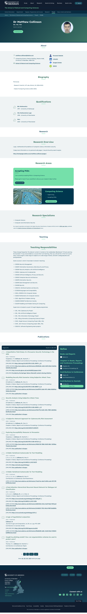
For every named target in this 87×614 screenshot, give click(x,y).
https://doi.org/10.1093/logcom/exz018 (26, 529)
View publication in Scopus (19, 394)
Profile (41, 15)
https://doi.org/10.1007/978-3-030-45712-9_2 (28, 442)
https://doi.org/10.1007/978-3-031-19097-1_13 (28, 364)
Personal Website (58, 56)
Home (6, 15)
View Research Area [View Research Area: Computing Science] (52, 202)
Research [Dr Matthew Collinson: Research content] (43, 131)
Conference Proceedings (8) (70, 369)
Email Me (19, 183)
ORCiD (55, 66)
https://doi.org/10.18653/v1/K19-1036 (26, 502)
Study (26, 3)
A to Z (6, 593)
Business (60, 3)
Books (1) (65, 358)
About (32, 3)
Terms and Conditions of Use (18, 607)
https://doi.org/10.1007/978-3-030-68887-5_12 (28, 387)
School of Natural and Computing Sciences (28, 63)
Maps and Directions (9, 595)
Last (36, 555)
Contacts (7, 591)
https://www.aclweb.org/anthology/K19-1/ (24, 513)
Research (40, 3)
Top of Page (78, 602)
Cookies (42, 607)
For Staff (70, 576)
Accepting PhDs (19, 32)
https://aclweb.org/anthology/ (21, 465)
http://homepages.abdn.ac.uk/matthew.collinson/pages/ (30, 154)
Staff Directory (8, 597)
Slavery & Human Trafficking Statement (54, 607)
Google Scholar (57, 63)
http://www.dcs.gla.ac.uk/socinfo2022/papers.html (26, 371)
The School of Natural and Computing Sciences (24, 8)
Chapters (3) (66, 367)
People (36, 15)
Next (32, 555)
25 (24, 559)
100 (30, 559)
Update (69, 569)
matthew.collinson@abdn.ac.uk (24, 55)
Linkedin (55, 59)
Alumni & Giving (50, 3)
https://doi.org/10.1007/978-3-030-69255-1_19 (28, 408)
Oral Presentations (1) (69, 378)
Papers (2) (65, 376)
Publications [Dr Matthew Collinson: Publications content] (43, 337)
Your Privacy (29, 607)
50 (27, 559)
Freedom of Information (69, 607)
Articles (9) (66, 385)
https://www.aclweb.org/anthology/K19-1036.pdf (26, 499)
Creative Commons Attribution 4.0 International (29, 229)
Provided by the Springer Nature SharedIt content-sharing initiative (31, 374)
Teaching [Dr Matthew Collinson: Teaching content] (43, 238)
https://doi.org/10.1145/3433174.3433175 (26, 429)
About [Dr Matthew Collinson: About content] (43, 46)
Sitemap (78, 576)
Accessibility (36, 607)
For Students (60, 576)
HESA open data (63, 227)
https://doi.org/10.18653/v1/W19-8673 (26, 463)
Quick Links (69, 3)
